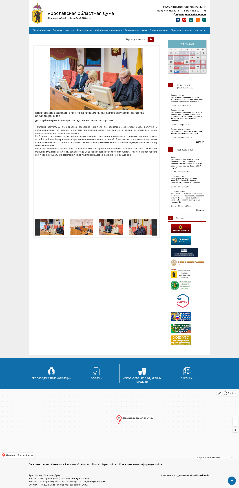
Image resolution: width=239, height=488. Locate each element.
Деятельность (84, 30)
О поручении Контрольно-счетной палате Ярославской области (186, 132)
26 (203, 67)
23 (187, 67)
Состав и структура (63, 30)
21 (176, 67)
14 (176, 62)
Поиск (95, 464)
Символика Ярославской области (70, 464)
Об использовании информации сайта (140, 464)
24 (192, 67)
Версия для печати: (136, 39)
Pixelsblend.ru (203, 475)
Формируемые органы (135, 30)
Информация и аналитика (108, 30)
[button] (232, 481)
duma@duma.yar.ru (80, 478)
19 (203, 62)
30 (187, 71)
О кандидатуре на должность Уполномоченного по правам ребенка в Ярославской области (185, 181)
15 (182, 62)
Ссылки (180, 218)
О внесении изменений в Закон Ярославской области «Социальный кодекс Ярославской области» (187, 99)
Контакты (200, 30)
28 (176, 71)
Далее (200, 142)
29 (181, 71)
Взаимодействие (159, 30)
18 (198, 62)
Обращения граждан (181, 30)
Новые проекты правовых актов (184, 86)
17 (192, 62)
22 (181, 67)
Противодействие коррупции (51, 378)
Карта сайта (109, 464)
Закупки (96, 378)
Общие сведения (41, 30)
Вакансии (187, 378)
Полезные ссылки (39, 464)
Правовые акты (184, 149)
